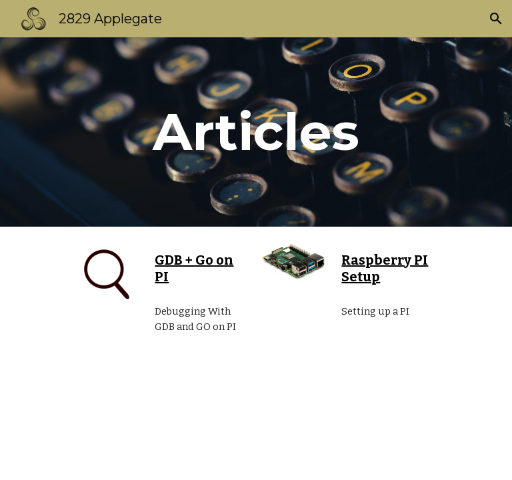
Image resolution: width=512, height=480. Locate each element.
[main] (255, 132)
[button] (496, 19)
